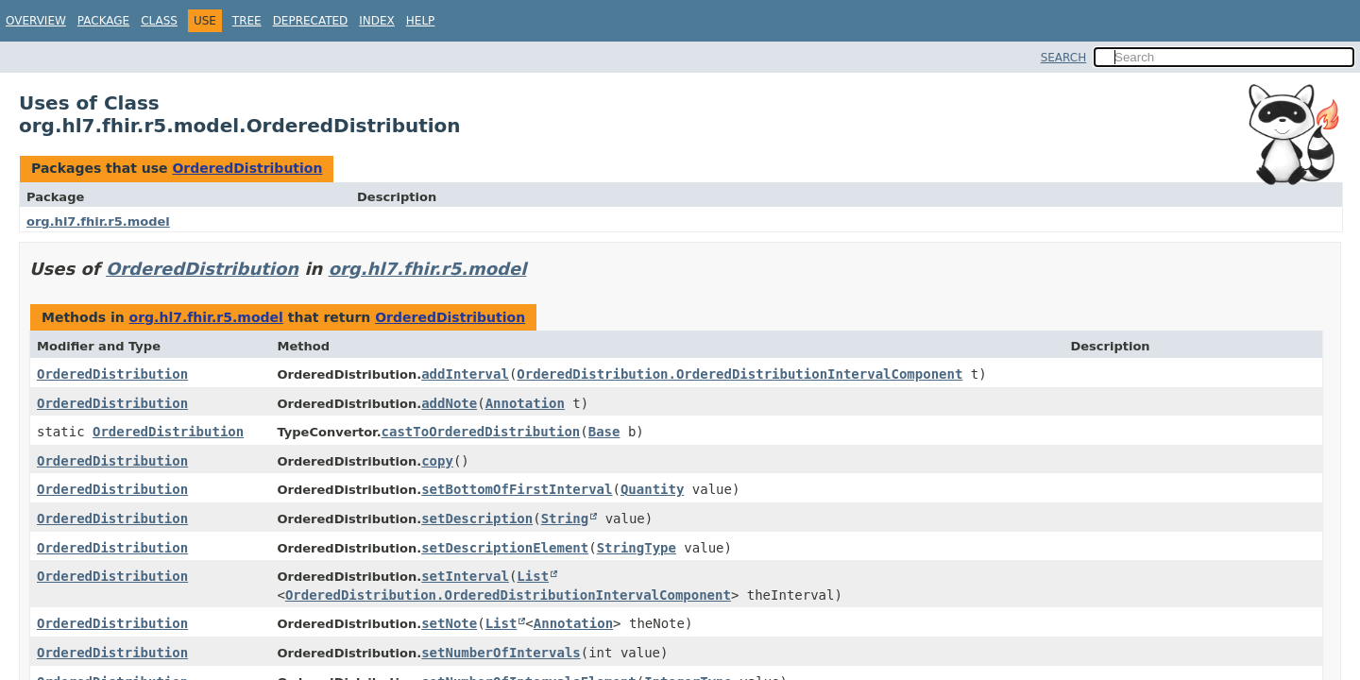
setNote (449, 623)
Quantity (652, 489)
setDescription (477, 518)
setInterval (465, 576)
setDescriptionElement (504, 547)
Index (377, 20)
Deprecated (310, 20)
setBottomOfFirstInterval (516, 489)
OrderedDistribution (247, 168)
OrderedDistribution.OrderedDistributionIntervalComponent (739, 374)
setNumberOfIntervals (501, 652)
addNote (449, 403)
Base (604, 431)
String (565, 518)
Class (159, 20)
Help (420, 20)
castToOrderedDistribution (481, 431)
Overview (36, 20)
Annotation (525, 403)
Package (103, 20)
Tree (247, 20)
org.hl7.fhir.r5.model (98, 221)
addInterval (465, 374)
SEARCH (1064, 57)
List (533, 576)
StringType (636, 547)
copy (437, 460)
